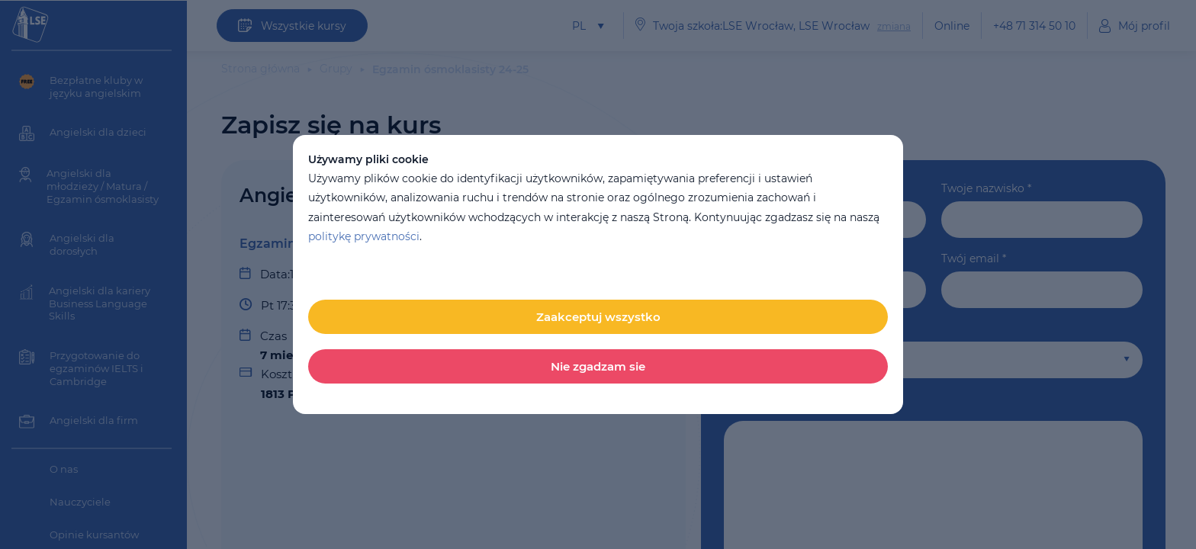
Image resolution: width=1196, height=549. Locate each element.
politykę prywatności (364, 236)
